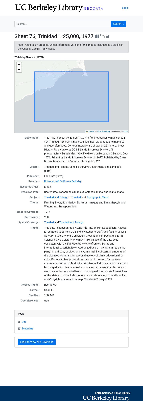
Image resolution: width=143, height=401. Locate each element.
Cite (24, 322)
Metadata (27, 328)
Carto (125, 131)
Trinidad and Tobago (71, 222)
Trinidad (49, 222)
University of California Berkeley (62, 181)
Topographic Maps (98, 197)
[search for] (62, 24)
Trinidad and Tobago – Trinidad (62, 197)
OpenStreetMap (103, 131)
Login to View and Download (36, 342)
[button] (19, 64)
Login (125, 7)
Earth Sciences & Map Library (112, 393)
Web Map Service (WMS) (29, 57)
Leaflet (90, 131)
